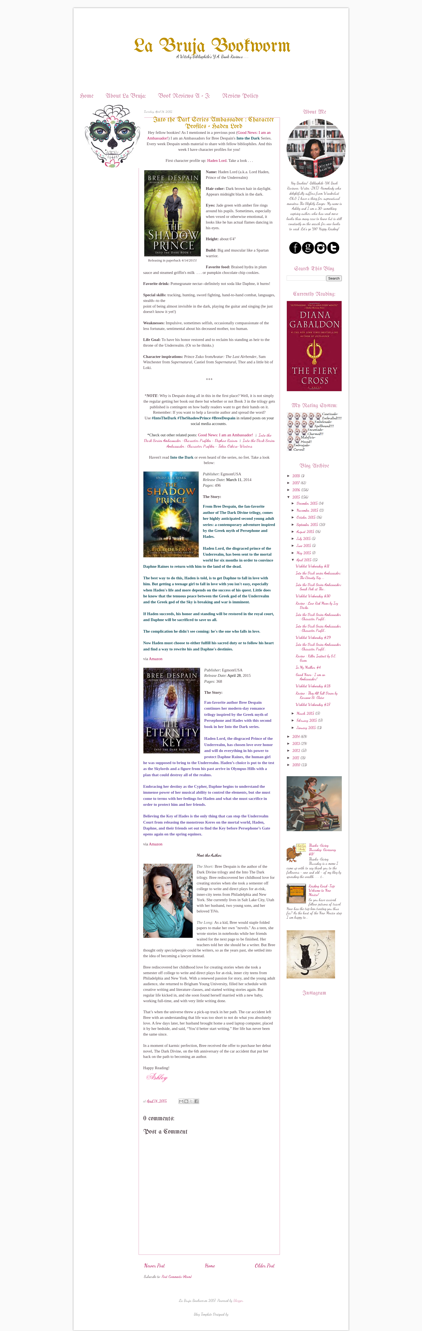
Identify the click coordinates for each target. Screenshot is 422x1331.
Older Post (265, 1266)
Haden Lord (216, 160)
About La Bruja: (125, 96)
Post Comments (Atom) (177, 1276)
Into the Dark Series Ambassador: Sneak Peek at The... (319, 587)
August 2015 (305, 531)
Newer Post (154, 1266)
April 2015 (304, 560)
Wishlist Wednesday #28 (313, 686)
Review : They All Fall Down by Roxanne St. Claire (316, 695)
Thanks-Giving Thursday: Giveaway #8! (322, 849)
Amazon (155, 659)
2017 (296, 483)
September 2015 (307, 524)
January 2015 (306, 728)
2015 (296, 497)
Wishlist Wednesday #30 (313, 596)
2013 (296, 743)
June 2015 (304, 545)
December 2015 (307, 503)
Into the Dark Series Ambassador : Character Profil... (318, 616)
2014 (296, 736)
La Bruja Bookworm (212, 47)
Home (86, 96)
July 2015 (304, 538)
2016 (296, 490)
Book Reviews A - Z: (184, 96)
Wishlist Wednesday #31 (312, 566)
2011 (295, 758)
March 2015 (305, 713)
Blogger (238, 1300)
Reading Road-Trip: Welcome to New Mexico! (322, 890)
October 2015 (306, 517)
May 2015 (304, 553)
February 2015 (307, 720)
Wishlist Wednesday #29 (313, 637)
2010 (296, 765)
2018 (296, 476)
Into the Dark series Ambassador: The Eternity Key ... (318, 575)
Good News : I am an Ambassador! (310, 677)
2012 (296, 750)
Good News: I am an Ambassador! (225, 435)
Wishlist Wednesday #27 (313, 704)
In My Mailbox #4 (308, 667)
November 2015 (307, 510)
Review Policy (240, 96)
